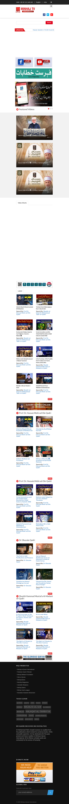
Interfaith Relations (22, 685)
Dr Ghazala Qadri (23, 561)
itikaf (44, 703)
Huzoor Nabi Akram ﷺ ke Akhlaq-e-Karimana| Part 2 (33, 163)
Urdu (45, 2)
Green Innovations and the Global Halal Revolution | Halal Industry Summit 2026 (44, 333)
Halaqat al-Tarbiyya (38, 711)
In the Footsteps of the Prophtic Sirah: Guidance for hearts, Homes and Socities (44, 360)
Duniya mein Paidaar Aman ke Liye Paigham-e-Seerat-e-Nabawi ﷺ (24, 333)
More (50, 399)
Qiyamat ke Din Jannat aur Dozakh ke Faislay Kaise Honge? (43, 583)
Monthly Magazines (23, 682)
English (38, 2)
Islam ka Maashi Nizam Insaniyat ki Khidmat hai (24, 429)
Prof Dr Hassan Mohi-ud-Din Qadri (23, 312)
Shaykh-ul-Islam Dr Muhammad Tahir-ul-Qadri (43, 312)
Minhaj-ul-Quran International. (29, 802)
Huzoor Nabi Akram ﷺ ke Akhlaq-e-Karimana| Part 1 (33, 190)
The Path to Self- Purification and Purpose (24, 556)
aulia (37, 719)
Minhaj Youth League (23, 690)
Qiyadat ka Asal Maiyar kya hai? (44, 429)
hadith (26, 703)
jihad (31, 715)
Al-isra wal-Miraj (41, 614)
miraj (19, 707)
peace (38, 703)
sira (32, 703)
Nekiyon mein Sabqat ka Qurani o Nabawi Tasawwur (44, 498)
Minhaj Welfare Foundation (25, 674)
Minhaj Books (21, 680)
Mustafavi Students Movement (26, 692)
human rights (41, 715)
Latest (20, 291)
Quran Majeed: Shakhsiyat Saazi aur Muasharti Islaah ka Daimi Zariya (43, 558)
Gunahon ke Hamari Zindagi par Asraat (23, 582)
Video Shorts (22, 203)
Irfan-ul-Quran (21, 677)
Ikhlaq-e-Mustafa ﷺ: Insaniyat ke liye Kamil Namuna (43, 460)
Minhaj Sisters (21, 687)
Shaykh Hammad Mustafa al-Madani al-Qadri (43, 366)
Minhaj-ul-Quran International (25, 669)
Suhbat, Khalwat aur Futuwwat (23, 459)
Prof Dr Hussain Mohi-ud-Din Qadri (43, 339)
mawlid (20, 711)
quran (19, 703)
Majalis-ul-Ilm (32, 707)
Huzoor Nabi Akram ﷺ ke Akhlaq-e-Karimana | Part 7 (33, 135)
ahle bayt (29, 719)
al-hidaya (46, 707)
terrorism (22, 715)
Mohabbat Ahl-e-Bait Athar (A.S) (43, 524)
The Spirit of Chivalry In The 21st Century (24, 642)
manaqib (20, 719)
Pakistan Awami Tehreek (24, 672)
